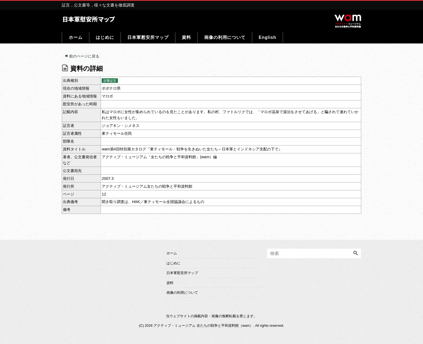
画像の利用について (224, 37)
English (267, 37)
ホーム (76, 37)
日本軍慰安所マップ (148, 37)
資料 (186, 37)
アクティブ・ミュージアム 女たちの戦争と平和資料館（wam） (203, 325)
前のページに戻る (81, 56)
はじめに (105, 37)
